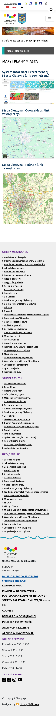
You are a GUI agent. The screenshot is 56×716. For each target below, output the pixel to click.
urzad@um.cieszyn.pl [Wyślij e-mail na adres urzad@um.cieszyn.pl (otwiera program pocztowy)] (14, 580)
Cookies (7, 610)
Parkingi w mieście (12, 286)
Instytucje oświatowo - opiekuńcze (20, 347)
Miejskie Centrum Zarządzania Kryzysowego (25, 510)
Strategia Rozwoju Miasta (16, 419)
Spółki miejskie (10, 368)
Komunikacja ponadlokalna (16, 275)
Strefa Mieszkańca (12, 40)
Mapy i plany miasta (37, 40)
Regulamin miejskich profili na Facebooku (23, 264)
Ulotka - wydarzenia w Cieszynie (19, 304)
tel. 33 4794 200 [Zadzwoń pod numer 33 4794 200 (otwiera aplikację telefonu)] (11, 576)
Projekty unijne (10, 340)
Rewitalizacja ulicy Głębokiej (17, 300)
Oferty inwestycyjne (13, 394)
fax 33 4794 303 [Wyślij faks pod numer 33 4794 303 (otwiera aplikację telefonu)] (29, 576)
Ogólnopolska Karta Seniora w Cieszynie (23, 261)
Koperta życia (9, 293)
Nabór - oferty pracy (13, 485)
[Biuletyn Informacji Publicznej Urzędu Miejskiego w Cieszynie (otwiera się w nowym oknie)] (15, 7)
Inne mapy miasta (11, 434)
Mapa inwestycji (11, 336)
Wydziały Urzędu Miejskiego (17, 444)
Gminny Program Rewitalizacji (18, 423)
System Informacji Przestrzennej (19, 437)
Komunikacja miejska (13, 271)
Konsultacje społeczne (14, 343)
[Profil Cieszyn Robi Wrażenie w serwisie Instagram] (14, 680)
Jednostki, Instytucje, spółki (16, 528)
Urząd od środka (11, 474)
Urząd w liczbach (11, 477)
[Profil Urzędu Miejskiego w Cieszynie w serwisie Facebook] (9, 680)
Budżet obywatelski (12, 325)
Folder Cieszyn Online (13, 441)
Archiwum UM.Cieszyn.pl (18, 633)
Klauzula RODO (12, 585)
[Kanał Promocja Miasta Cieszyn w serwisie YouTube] (20, 680)
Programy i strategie (13, 481)
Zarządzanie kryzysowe (14, 329)
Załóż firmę (9, 387)
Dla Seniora (8, 297)
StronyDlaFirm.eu (29, 704)
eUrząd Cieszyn (10, 506)
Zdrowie (7, 307)
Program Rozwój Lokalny (15, 318)
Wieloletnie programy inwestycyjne (20, 426)
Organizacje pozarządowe (16, 350)
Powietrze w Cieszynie (14, 257)
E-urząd (7, 311)
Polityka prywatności (17, 622)
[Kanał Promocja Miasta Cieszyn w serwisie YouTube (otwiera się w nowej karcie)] (7, 6)
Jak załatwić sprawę (13, 268)
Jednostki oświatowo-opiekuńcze (19, 520)
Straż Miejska (9, 354)
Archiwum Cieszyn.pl (15, 627)
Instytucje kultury (11, 372)
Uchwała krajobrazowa (14, 322)
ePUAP (6, 503)
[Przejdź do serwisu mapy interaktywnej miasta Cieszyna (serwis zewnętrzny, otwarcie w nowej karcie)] (51, 9)
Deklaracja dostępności (19, 616)
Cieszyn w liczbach (12, 391)
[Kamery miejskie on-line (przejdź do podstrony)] (22, 7)
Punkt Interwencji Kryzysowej (17, 357)
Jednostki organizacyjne (15, 365)
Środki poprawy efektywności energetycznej (25, 492)
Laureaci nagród (11, 460)
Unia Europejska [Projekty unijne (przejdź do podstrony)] (12, 4)
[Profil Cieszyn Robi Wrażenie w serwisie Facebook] (4, 680)
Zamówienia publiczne (14, 401)
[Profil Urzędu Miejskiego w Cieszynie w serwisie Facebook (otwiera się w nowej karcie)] (38, 3)
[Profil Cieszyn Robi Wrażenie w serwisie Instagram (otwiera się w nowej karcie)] (46, 3)
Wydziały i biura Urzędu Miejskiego (20, 361)
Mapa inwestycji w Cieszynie (17, 398)
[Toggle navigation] (49, 19)
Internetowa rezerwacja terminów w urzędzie (25, 314)
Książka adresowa (12, 279)
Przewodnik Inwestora (14, 383)
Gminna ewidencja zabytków (17, 332)
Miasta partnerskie (12, 499)
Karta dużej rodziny (12, 289)
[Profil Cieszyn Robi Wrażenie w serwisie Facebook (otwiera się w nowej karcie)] (28, 3)
